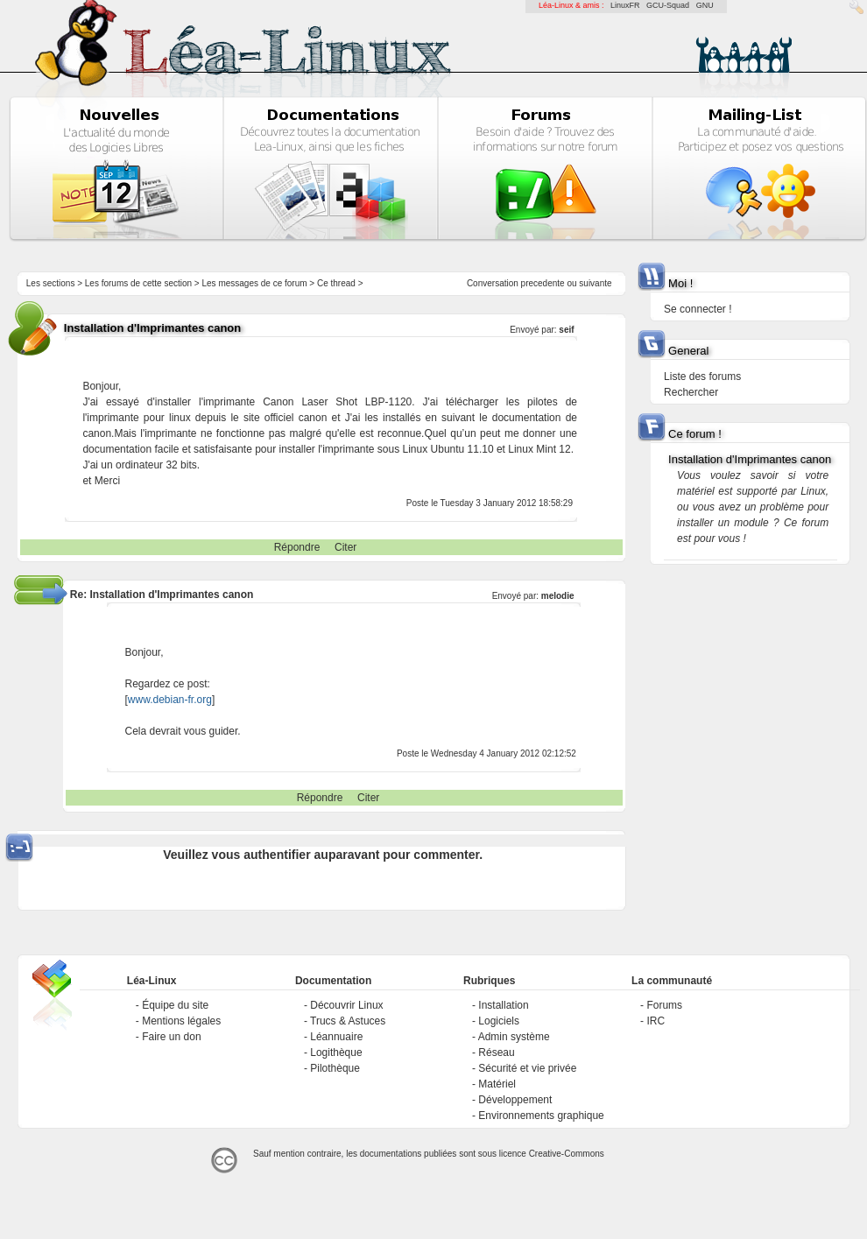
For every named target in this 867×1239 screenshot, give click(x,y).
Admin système (514, 1037)
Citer (345, 547)
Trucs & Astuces (347, 1021)
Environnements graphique (540, 1115)
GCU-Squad (667, 5)
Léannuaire (336, 1037)
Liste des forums (702, 376)
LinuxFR (625, 5)
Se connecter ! (697, 309)
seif (566, 329)
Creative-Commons (566, 1153)
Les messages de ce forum (254, 283)
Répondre (297, 547)
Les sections (50, 283)
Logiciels (498, 1021)
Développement (515, 1100)
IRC (655, 1021)
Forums (664, 1005)
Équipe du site (175, 1005)
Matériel (497, 1084)
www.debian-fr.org (170, 699)
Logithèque (336, 1052)
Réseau (496, 1052)
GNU (705, 5)
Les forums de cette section (138, 283)
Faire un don (171, 1037)
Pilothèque (335, 1068)
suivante (595, 283)
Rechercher (691, 392)
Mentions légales (181, 1021)
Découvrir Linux (346, 1005)
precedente (543, 283)
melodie (557, 596)
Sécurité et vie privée (527, 1068)
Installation (503, 1005)
